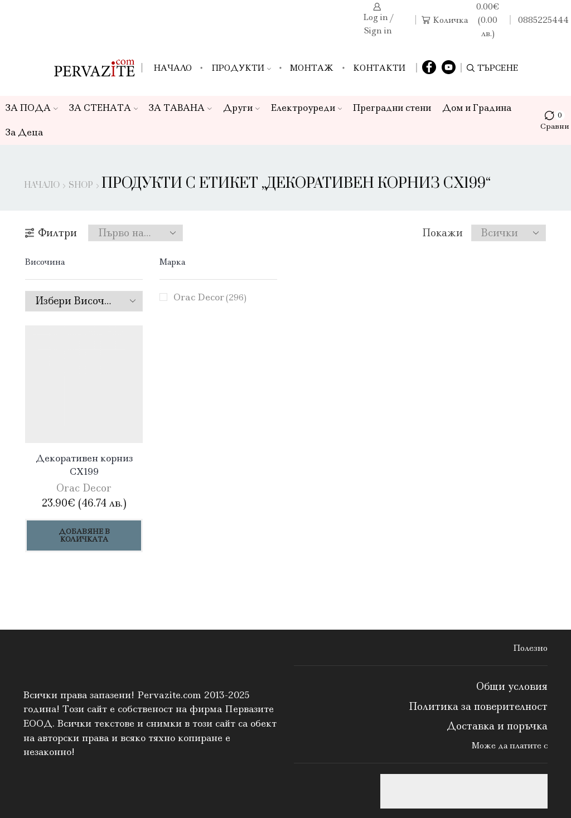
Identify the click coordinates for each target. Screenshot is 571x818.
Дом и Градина (476, 108)
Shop (81, 185)
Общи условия (512, 686)
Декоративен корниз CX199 (84, 465)
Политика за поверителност (478, 706)
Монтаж (311, 68)
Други (241, 108)
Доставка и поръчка (497, 726)
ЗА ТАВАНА (180, 108)
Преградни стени (392, 108)
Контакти (379, 68)
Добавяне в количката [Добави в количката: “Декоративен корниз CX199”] (84, 535)
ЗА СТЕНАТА (103, 108)
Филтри (51, 233)
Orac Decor (209, 297)
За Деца (24, 132)
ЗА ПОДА (32, 108)
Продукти (241, 68)
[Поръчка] (135, 233)
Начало (172, 68)
